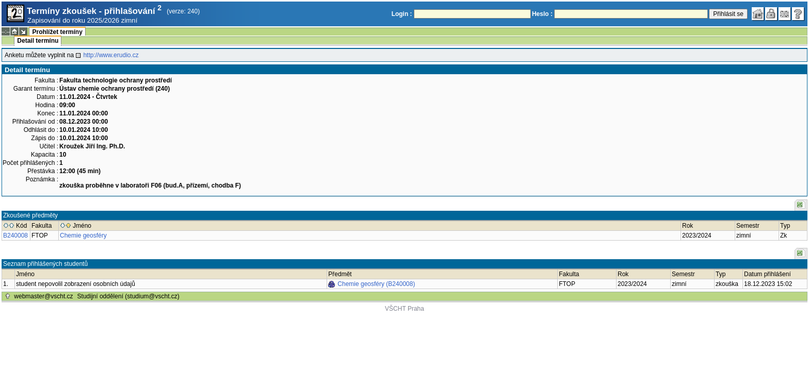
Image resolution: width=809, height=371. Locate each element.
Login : (402, 14)
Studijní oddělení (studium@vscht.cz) (128, 296)
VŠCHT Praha (404, 308)
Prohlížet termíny (57, 32)
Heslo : (542, 14)
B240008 (15, 235)
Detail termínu (37, 40)
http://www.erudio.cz (110, 55)
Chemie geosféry (83, 235)
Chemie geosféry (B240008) (376, 284)
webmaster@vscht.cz (43, 296)
